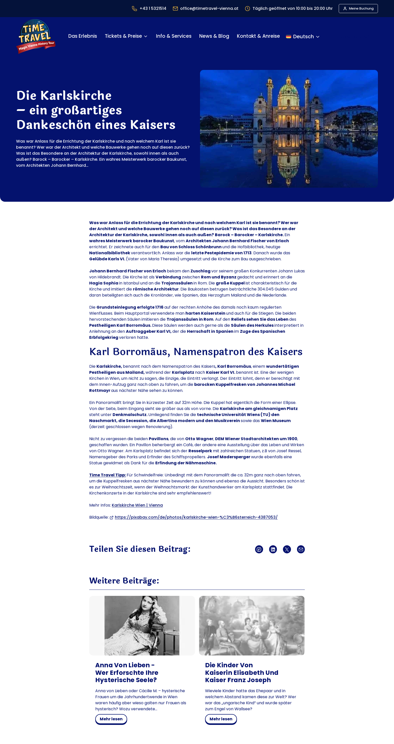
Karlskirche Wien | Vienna (137, 505)
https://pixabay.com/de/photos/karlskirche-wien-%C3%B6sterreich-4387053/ (196, 517)
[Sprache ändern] (303, 36)
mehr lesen (113, 720)
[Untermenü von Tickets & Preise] (145, 36)
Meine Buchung (361, 8)
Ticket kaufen (353, 36)
